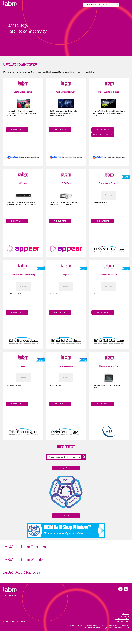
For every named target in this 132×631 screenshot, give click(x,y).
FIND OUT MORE (17, 130)
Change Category (66, 468)
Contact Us (125, 616)
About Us (125, 614)
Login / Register (91, 4)
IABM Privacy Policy (122, 619)
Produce (77, 487)
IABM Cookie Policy (122, 621)
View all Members (10, 596)
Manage (73, 500)
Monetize (55, 487)
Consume (65, 491)
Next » (71, 447)
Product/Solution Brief (102, 135)
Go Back (66, 516)
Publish (60, 500)
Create (66, 480)
